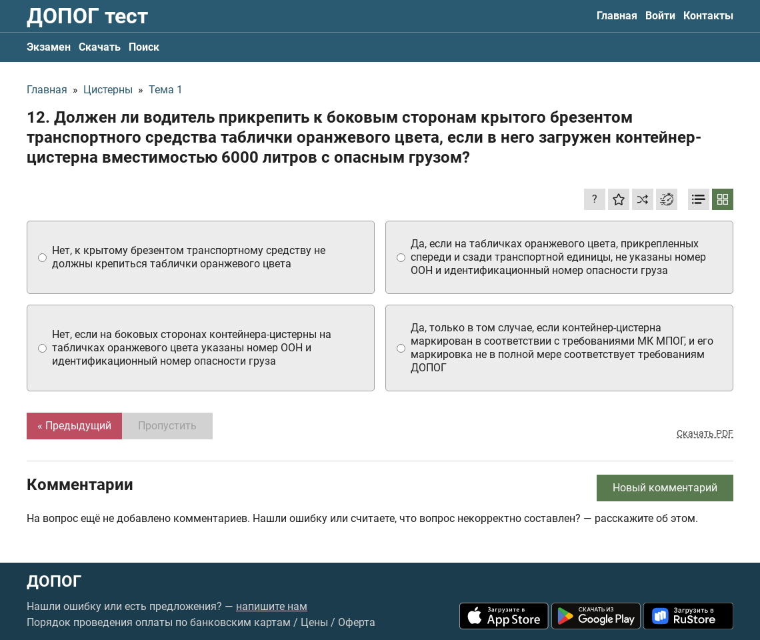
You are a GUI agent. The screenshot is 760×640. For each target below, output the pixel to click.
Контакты (708, 15)
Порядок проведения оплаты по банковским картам (159, 622)
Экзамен (49, 47)
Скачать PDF (705, 433)
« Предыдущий (74, 425)
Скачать (100, 47)
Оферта (356, 622)
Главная (617, 15)
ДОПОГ (54, 581)
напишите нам (271, 606)
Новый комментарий (665, 487)
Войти (660, 15)
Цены (314, 622)
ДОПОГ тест (87, 16)
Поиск (144, 47)
